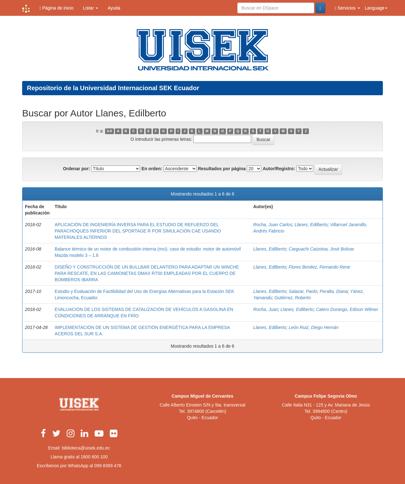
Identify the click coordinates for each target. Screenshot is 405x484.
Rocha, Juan (265, 309)
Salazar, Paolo (303, 291)
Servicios (347, 8)
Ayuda (114, 7)
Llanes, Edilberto (311, 224)
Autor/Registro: (279, 168)
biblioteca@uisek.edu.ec (86, 447)
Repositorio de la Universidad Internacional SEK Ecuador (113, 87)
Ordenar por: (76, 168)
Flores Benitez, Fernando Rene (319, 267)
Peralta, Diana (334, 291)
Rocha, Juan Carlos (272, 224)
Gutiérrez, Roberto (292, 297)
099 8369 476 (108, 465)
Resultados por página (222, 168)
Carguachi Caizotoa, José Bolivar (321, 248)
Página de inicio (56, 8)
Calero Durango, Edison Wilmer (347, 309)
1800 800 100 (94, 456)
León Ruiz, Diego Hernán (313, 327)
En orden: (151, 168)
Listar (90, 7)
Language (376, 7)
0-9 (109, 131)
